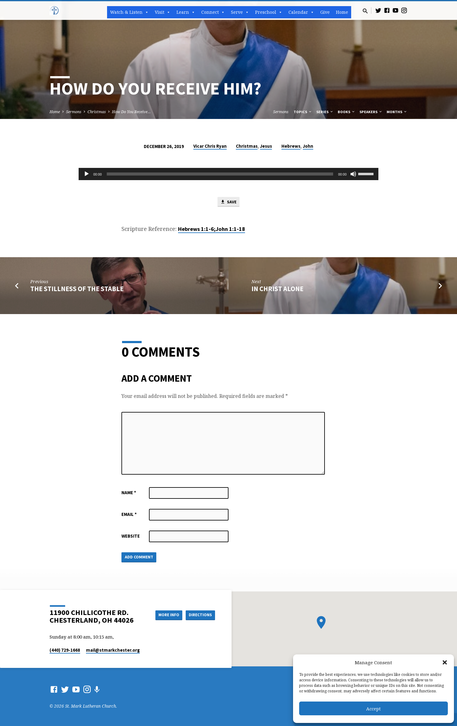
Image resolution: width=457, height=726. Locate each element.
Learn (185, 12)
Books (346, 111)
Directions (200, 615)
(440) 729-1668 (65, 650)
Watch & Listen (129, 12)
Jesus (266, 146)
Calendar (301, 12)
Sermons (73, 111)
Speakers (371, 111)
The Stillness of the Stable (77, 289)
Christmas (96, 111)
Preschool (268, 12)
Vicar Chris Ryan (210, 146)
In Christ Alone (277, 289)
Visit (162, 12)
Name (128, 493)
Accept (373, 709)
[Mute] (353, 174)
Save (228, 202)
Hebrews (290, 146)
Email (129, 515)
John (308, 146)
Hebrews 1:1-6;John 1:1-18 (211, 229)
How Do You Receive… (131, 111)
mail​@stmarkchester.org (113, 650)
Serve (240, 12)
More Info (165, 615)
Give (325, 12)
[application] (228, 174)
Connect (213, 12)
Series (325, 111)
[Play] (87, 174)
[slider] (220, 174)
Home (342, 12)
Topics (303, 111)
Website (130, 536)
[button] (445, 662)
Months (397, 111)
